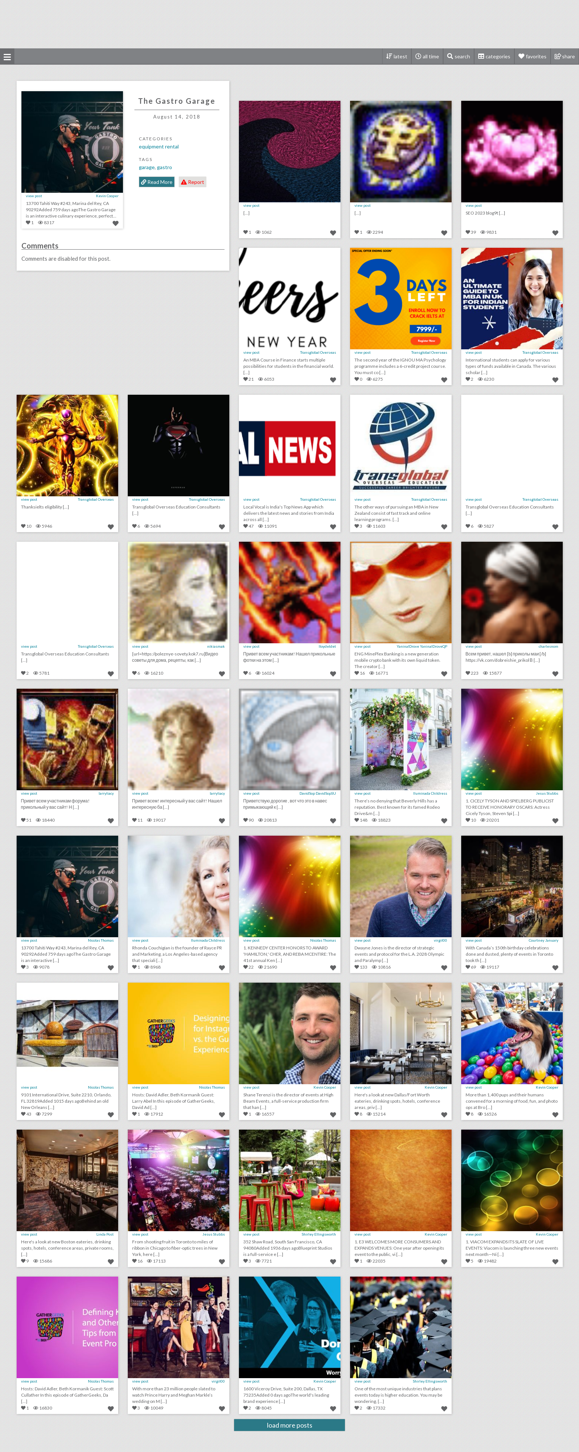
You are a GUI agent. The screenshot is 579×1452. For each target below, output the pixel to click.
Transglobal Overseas (318, 352)
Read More (156, 182)
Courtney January (543, 940)
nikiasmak (216, 646)
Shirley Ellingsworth (319, 1234)
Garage (147, 167)
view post (34, 196)
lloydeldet (327, 646)
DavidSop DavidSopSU (317, 793)
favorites (536, 56)
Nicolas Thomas (101, 940)
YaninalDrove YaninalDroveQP (422, 646)
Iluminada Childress (430, 793)
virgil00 (440, 940)
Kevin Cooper (107, 196)
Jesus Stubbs (547, 793)
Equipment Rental (159, 146)
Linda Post (105, 1234)
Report (192, 182)
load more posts (289, 1425)
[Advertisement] (289, 24)
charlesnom (548, 646)
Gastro (164, 167)
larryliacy (106, 793)
